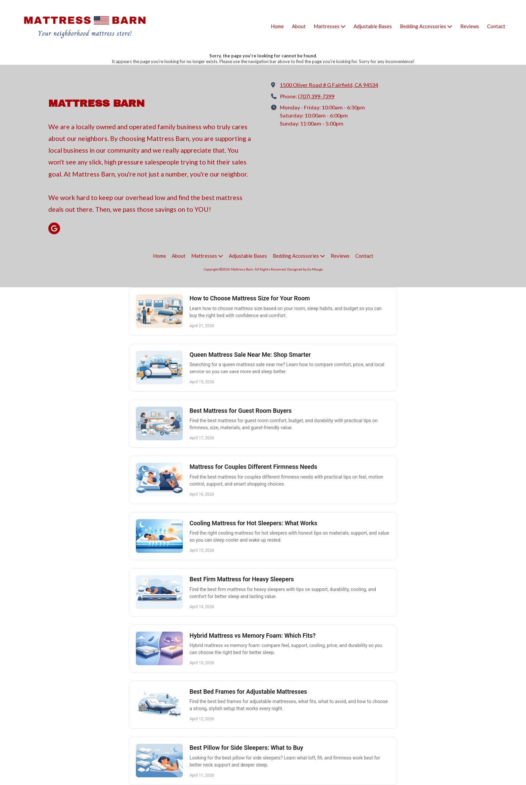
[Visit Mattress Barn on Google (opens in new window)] (54, 228)
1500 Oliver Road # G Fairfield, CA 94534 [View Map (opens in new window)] (329, 85)
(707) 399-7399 (316, 96)
